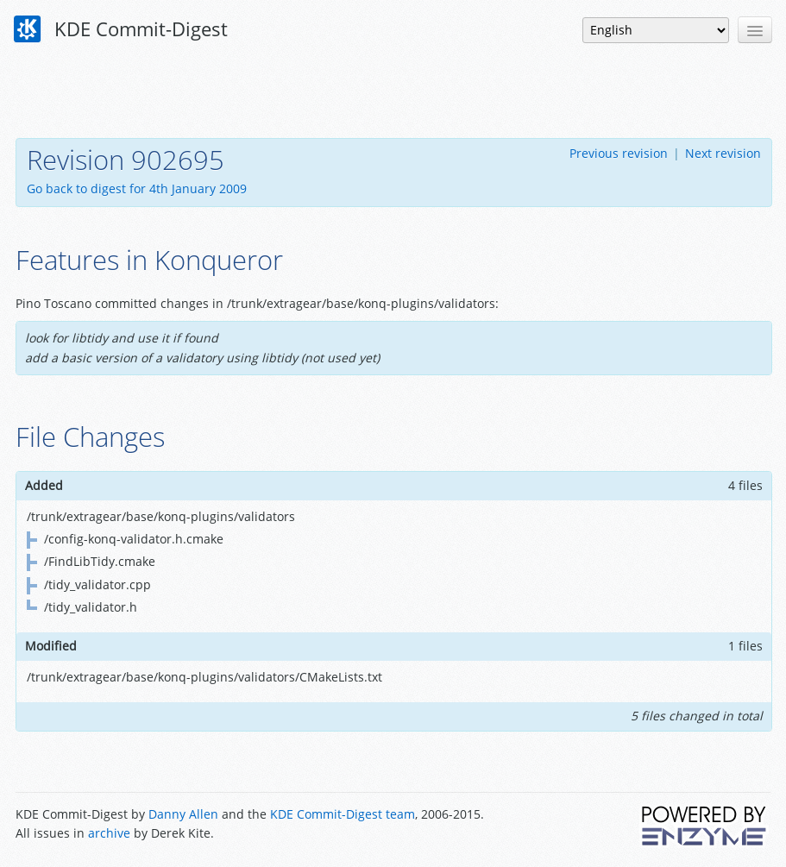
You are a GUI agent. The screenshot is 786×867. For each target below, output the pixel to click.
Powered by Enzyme (704, 825)
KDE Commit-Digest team (342, 814)
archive (109, 833)
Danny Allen (183, 814)
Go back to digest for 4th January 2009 (137, 188)
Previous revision (618, 153)
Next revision (723, 153)
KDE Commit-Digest (121, 29)
